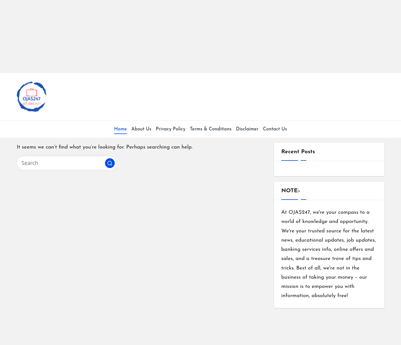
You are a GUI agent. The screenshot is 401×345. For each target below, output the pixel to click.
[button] (110, 163)
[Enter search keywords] (67, 163)
